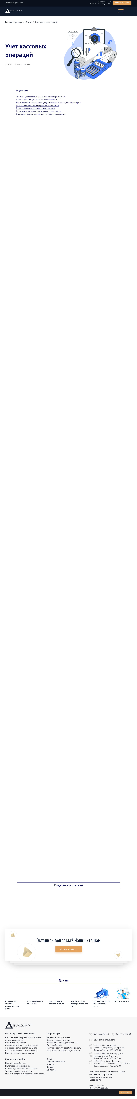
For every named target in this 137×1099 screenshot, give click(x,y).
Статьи (28, 22)
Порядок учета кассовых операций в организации (37, 105)
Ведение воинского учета (58, 1037)
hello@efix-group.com (14, 2)
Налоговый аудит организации (19, 1053)
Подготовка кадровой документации (63, 1050)
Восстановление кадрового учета (62, 1042)
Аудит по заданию (14, 1040)
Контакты (51, 1069)
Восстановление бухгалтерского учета (23, 1037)
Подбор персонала (56, 1061)
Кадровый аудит (54, 1045)
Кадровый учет (54, 1033)
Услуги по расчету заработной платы (64, 1048)
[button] (122, 3)
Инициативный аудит (15, 1063)
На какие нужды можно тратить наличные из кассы (38, 111)
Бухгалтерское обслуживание (19, 1033)
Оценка (50, 1064)
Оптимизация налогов (15, 1042)
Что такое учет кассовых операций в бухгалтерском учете (41, 97)
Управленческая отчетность (18, 1071)
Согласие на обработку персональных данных (100, 1075)
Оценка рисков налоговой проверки (21, 1045)
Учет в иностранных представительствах (24, 1073)
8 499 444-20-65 (101, 1034)
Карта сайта (95, 1079)
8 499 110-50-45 (104, 2)
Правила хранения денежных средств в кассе (35, 108)
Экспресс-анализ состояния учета (21, 1048)
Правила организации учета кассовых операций (36, 99)
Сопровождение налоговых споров (21, 1068)
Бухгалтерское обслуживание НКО (21, 1050)
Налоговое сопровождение (17, 1066)
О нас (49, 1059)
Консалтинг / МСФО (15, 1059)
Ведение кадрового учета (58, 1040)
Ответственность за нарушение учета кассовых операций (41, 114)
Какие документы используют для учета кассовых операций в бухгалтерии (48, 102)
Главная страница (13, 22)
